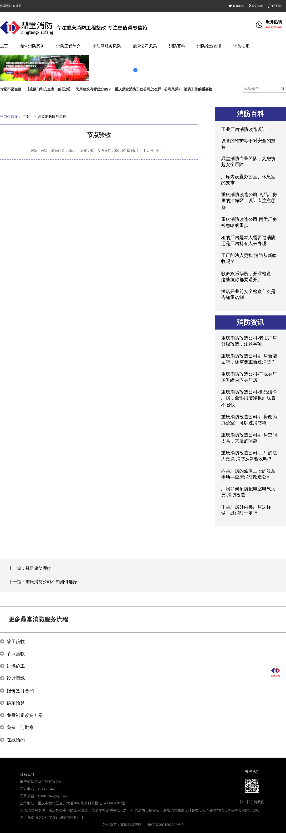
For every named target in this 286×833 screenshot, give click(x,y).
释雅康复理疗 (38, 568)
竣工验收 (16, 641)
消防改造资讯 (209, 46)
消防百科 (177, 46)
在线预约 (16, 739)
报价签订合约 (20, 690)
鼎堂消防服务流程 (52, 117)
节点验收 (16, 653)
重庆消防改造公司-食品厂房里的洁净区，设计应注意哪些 (249, 201)
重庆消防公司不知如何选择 (51, 581)
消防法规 (241, 46)
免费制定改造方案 (25, 715)
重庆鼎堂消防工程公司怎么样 (138, 89)
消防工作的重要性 (198, 89)
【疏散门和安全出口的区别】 (49, 89)
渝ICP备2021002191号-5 (165, 825)
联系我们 (276, 6)
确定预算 (16, 702)
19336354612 (274, 27)
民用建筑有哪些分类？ (93, 89)
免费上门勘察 (20, 727)
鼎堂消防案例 (32, 46)
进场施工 (16, 666)
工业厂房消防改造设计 (243, 129)
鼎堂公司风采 (145, 46)
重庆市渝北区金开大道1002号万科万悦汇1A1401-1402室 (81, 803)
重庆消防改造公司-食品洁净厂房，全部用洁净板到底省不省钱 (249, 398)
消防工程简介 (68, 46)
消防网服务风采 (106, 46)
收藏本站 (236, 6)
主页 (4, 46)
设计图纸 (16, 678)
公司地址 (256, 6)
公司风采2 (172, 89)
